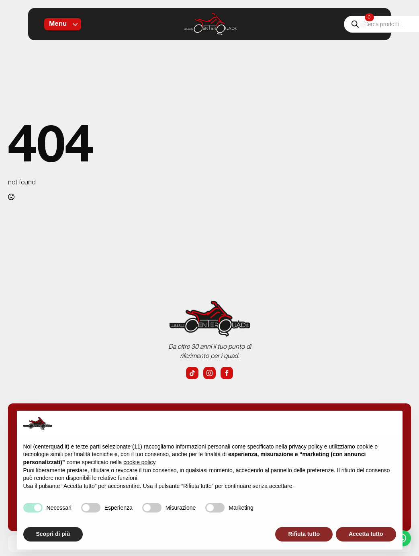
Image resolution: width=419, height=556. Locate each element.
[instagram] (209, 373)
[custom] (192, 373)
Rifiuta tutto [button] (304, 534)
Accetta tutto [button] (366, 534)
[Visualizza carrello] (363, 24)
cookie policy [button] (139, 462)
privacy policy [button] (306, 446)
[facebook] (227, 373)
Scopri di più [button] (53, 534)
